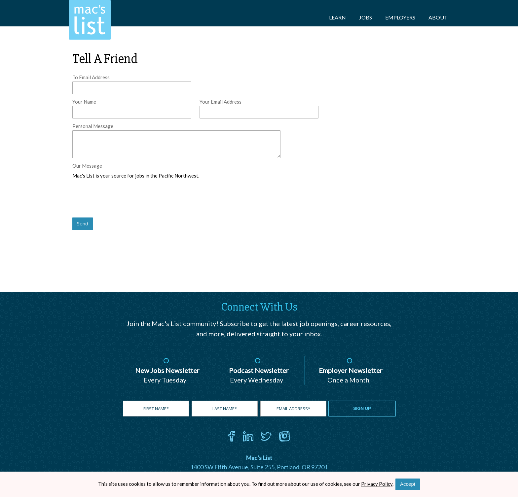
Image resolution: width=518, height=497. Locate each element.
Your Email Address (220, 102)
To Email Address (91, 77)
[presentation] (122, 199)
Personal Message (92, 126)
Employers (400, 17)
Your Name (84, 102)
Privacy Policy (376, 484)
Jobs (365, 17)
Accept (407, 484)
